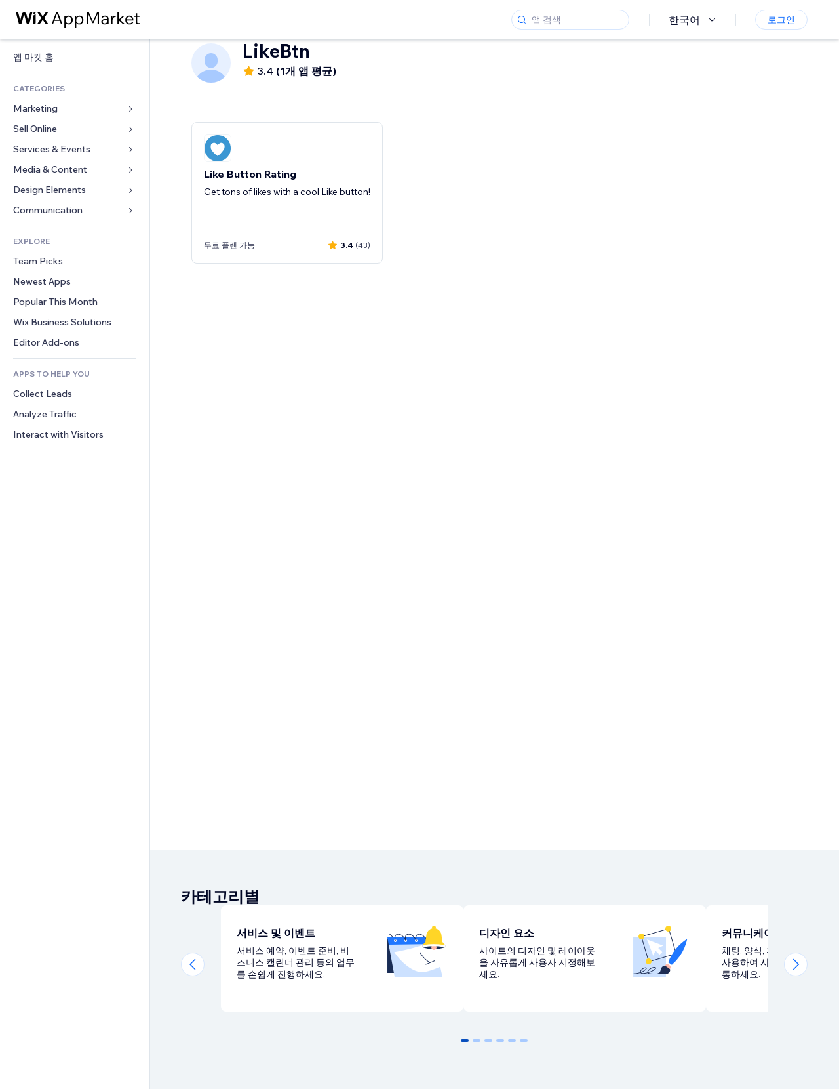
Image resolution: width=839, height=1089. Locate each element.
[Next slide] (796, 964)
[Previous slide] (193, 964)
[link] (74, 57)
